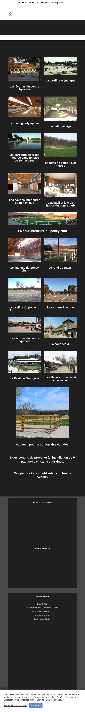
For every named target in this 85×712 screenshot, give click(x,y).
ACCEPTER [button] (36, 705)
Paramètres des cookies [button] (15, 705)
